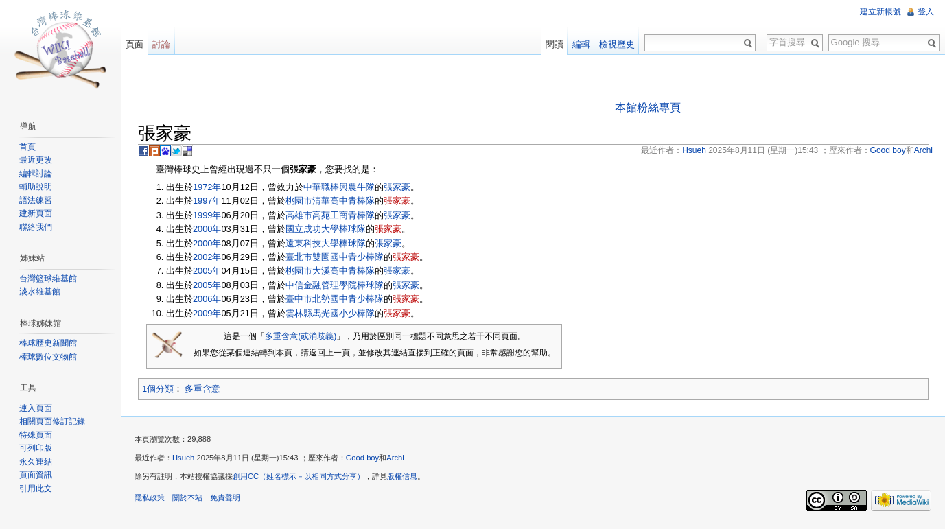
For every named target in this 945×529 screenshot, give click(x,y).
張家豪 (397, 187)
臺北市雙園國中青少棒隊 (334, 257)
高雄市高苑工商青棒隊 (330, 215)
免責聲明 (225, 497)
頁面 (134, 44)
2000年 (207, 229)
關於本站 (187, 497)
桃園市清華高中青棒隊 (330, 201)
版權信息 (402, 476)
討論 (161, 44)
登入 (926, 11)
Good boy (363, 458)
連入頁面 (35, 408)
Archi (395, 458)
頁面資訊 (35, 475)
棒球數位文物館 (48, 357)
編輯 (581, 44)
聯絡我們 (35, 227)
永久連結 (35, 462)
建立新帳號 (880, 11)
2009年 (207, 313)
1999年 (207, 215)
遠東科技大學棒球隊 (325, 243)
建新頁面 (35, 213)
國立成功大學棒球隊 (325, 229)
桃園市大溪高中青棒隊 (330, 271)
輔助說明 (35, 186)
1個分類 (158, 389)
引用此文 (35, 488)
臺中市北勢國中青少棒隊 (334, 299)
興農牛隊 (357, 187)
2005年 (207, 271)
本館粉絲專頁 (648, 107)
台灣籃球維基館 (48, 278)
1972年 (207, 187)
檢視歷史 (617, 44)
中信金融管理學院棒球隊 (334, 285)
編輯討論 (35, 173)
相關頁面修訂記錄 (52, 421)
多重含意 (202, 389)
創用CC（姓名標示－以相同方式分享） (298, 476)
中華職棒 (321, 187)
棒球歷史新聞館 (48, 343)
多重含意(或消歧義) (300, 336)
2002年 (207, 257)
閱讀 (554, 44)
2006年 (207, 299)
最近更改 (35, 160)
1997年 (207, 201)
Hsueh (183, 458)
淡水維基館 (39, 291)
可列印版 (35, 448)
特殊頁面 (35, 435)
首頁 (27, 147)
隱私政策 (150, 497)
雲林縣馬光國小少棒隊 (330, 313)
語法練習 (35, 200)
